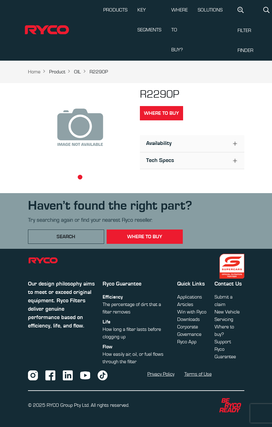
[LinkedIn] (68, 375)
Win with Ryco (191, 311)
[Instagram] (33, 375)
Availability (159, 143)
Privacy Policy (160, 374)
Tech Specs (160, 160)
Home (34, 71)
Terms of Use (198, 374)
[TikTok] (103, 375)
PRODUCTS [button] (115, 9)
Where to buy (161, 113)
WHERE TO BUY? (179, 29)
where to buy (144, 236)
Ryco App (186, 341)
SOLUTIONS (210, 9)
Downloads (188, 319)
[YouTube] (85, 375)
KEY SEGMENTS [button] (149, 19)
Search (66, 236)
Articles (185, 304)
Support (222, 341)
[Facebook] (50, 375)
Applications (189, 297)
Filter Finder (245, 30)
